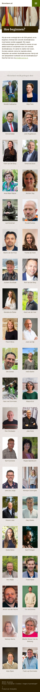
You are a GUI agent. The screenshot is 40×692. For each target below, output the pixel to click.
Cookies (18, 684)
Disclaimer (11, 684)
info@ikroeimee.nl (22, 58)
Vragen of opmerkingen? (30, 684)
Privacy (4, 684)
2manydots (13, 689)
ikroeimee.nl (7, 3)
